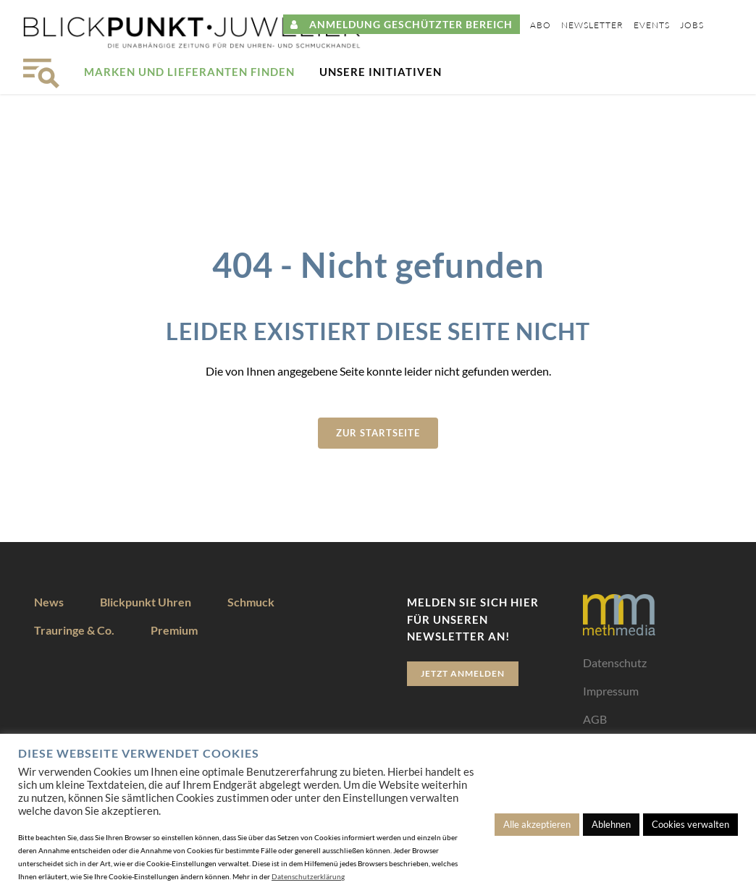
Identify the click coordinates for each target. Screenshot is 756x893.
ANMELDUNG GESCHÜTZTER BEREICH (401, 24)
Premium (174, 630)
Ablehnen (611, 824)
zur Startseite (378, 433)
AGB (595, 719)
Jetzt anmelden (463, 673)
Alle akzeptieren (537, 824)
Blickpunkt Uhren (145, 602)
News (49, 602)
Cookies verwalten (690, 824)
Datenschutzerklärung (308, 876)
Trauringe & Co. (74, 630)
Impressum (611, 691)
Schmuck (250, 602)
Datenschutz (615, 662)
